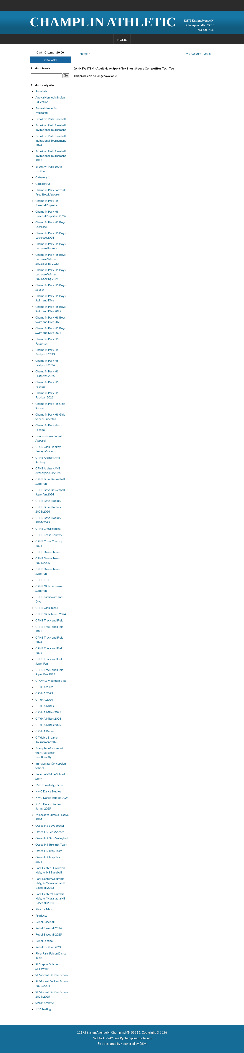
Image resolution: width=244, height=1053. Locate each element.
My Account (193, 53)
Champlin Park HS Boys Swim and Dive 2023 (50, 320)
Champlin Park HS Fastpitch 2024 (47, 363)
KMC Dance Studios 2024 (51, 797)
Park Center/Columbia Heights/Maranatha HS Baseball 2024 (50, 898)
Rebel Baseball (45, 921)
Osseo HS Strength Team (51, 844)
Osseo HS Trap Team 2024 (48, 859)
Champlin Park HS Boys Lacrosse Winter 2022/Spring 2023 (50, 259)
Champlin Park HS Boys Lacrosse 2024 (50, 235)
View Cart (50, 59)
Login (207, 53)
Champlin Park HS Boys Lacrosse (50, 224)
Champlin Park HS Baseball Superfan (47, 203)
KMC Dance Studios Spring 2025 (48, 806)
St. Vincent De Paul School (51, 975)
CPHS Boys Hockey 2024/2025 (48, 520)
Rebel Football (44, 940)
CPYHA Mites (44, 706)
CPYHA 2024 (44, 699)
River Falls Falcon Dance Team (50, 956)
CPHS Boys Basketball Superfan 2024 (50, 492)
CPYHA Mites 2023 (48, 712)
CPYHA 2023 (44, 693)
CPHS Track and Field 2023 (49, 629)
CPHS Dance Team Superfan (47, 571)
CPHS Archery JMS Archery (47, 460)
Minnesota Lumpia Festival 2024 (52, 817)
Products (41, 915)
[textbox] (46, 75)
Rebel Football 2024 (48, 947)
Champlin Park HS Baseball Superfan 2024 (50, 214)
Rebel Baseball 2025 (48, 934)
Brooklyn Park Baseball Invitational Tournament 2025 (50, 155)
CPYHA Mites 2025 (48, 724)
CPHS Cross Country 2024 (48, 543)
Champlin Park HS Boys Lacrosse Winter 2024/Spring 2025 (50, 274)
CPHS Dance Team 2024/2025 (47, 560)
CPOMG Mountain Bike (50, 680)
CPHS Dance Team (47, 552)
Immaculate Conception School (50, 766)
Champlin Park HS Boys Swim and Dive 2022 (50, 309)
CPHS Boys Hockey (48, 500)
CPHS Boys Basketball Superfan (50, 481)
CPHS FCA (42, 580)
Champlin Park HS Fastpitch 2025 (47, 373)
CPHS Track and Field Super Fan (49, 661)
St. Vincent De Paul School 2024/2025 (51, 994)
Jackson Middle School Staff (50, 776)
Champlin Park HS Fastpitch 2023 (47, 352)
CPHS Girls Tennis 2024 (50, 614)
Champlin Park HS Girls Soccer (50, 406)
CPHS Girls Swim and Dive (48, 599)
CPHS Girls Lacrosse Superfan (48, 588)
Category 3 (42, 183)
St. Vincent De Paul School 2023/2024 (51, 983)
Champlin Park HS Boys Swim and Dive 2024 (50, 330)
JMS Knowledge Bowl (49, 785)
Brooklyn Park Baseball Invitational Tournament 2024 (50, 140)
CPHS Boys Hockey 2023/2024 (48, 509)
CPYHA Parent (45, 731)
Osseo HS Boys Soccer (49, 825)
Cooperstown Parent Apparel (48, 438)
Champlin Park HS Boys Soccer (50, 287)
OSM (142, 1044)
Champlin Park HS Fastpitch (47, 341)
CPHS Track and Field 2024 (49, 640)
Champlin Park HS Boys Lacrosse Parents (50, 246)
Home (122, 39)
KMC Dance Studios (48, 791)
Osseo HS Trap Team (48, 850)
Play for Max (43, 909)
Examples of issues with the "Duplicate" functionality (50, 752)
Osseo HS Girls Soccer (49, 832)
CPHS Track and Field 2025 (49, 650)
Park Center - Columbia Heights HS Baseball (50, 870)
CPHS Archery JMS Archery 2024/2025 (48, 470)
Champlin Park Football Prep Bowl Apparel (50, 192)
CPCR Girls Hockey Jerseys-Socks (48, 449)
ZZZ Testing (43, 1009)
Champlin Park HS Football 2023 (47, 395)
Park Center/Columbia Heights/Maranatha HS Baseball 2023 (50, 883)
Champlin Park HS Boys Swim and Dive (50, 298)
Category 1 (42, 177)
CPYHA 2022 (44, 687)
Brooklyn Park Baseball (50, 119)
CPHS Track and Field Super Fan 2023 (49, 672)
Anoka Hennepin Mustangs (46, 110)
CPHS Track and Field (49, 620)
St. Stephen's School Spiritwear (47, 966)
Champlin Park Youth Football (48, 427)
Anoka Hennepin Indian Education (50, 100)
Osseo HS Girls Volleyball (51, 838)
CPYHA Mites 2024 (48, 718)
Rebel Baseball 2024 (48, 928)
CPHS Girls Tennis (47, 607)
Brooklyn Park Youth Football (48, 169)
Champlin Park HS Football (47, 384)
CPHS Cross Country (48, 535)
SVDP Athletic (44, 1002)
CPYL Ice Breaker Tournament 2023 (46, 740)
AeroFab (41, 91)
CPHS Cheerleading (48, 528)
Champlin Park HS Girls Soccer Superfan (50, 417)
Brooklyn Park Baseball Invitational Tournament (50, 127)
